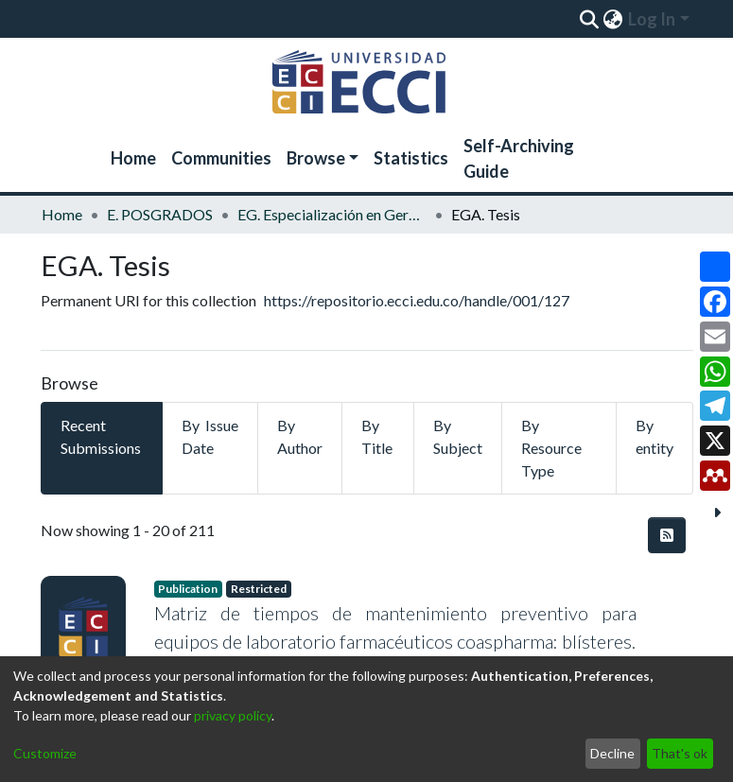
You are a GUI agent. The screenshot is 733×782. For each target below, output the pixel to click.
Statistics (411, 158)
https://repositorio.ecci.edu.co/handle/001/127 (416, 300)
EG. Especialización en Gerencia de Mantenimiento (332, 214)
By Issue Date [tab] (210, 436)
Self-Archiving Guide (518, 158)
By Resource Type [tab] (551, 447)
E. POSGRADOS (160, 214)
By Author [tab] (300, 436)
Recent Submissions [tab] (101, 436)
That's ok (679, 753)
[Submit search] (590, 19)
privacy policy (232, 715)
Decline (612, 753)
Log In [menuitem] (651, 19)
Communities (221, 158)
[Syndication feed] (667, 535)
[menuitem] (613, 19)
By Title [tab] (377, 436)
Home (133, 158)
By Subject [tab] (457, 436)
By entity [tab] (654, 436)
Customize (45, 753)
